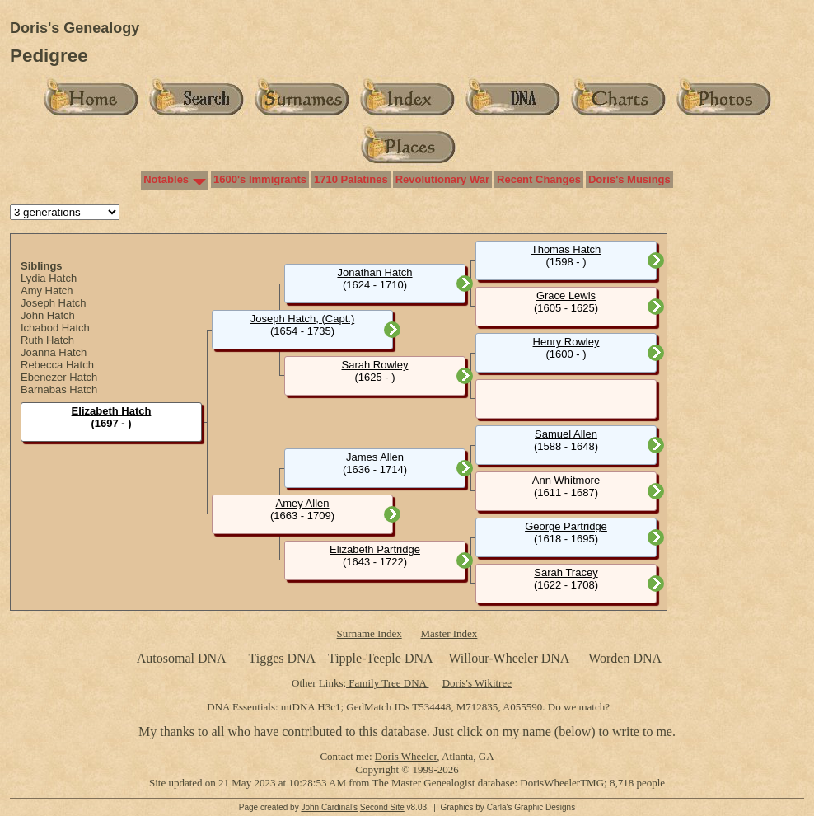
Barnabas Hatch (59, 389)
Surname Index (369, 633)
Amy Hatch (47, 290)
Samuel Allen (566, 434)
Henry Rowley (566, 341)
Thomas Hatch (566, 249)
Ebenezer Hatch (59, 377)
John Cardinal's (329, 807)
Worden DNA (626, 658)
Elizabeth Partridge (375, 549)
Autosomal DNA (184, 658)
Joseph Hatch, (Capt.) (302, 318)
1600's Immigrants (259, 179)
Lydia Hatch (49, 278)
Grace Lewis (566, 295)
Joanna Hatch (54, 352)
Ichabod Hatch (55, 327)
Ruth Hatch (47, 340)
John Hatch (48, 315)
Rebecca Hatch (57, 365)
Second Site (382, 807)
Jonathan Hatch (374, 272)
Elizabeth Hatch (112, 411)
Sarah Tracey (565, 572)
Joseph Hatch (54, 303)
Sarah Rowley (375, 365)
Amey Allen (302, 503)
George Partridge (566, 526)
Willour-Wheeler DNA (510, 658)
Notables (166, 179)
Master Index (448, 633)
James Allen (375, 457)
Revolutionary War (442, 179)
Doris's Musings (629, 179)
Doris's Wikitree (477, 683)
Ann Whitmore (566, 480)
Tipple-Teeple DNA (380, 658)
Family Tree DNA (387, 683)
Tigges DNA (281, 658)
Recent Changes (539, 179)
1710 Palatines (351, 179)
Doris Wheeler (406, 756)
